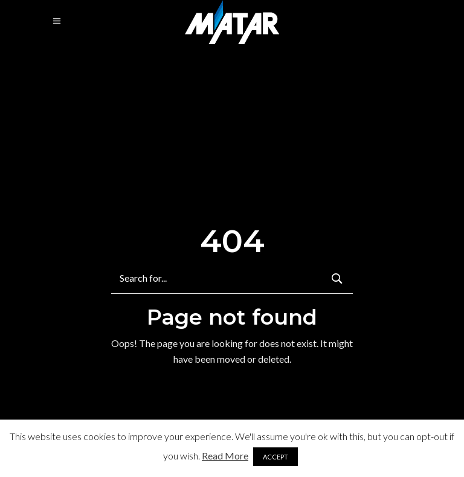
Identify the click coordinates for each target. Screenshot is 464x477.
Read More (225, 455)
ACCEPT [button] (275, 457)
